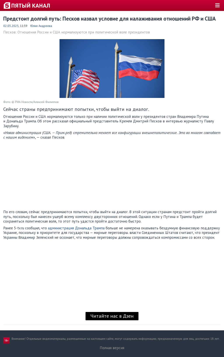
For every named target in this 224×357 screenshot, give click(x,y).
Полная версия (112, 347)
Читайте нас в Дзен (112, 316)
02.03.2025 (11, 26)
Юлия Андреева (41, 26)
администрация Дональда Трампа (76, 228)
